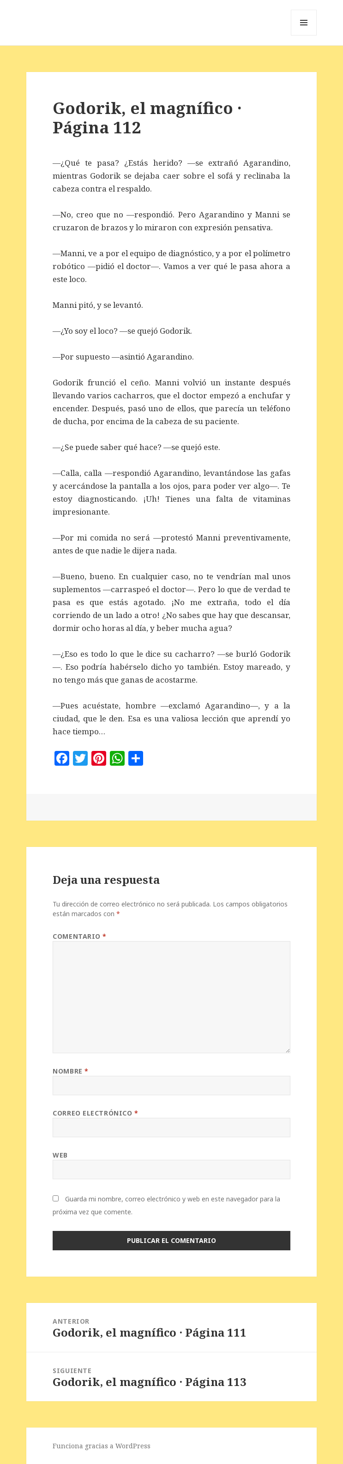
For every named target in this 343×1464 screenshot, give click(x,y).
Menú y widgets (304, 35)
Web (60, 1155)
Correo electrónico (95, 1113)
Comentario (80, 936)
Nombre (70, 1071)
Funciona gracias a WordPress (101, 1445)
